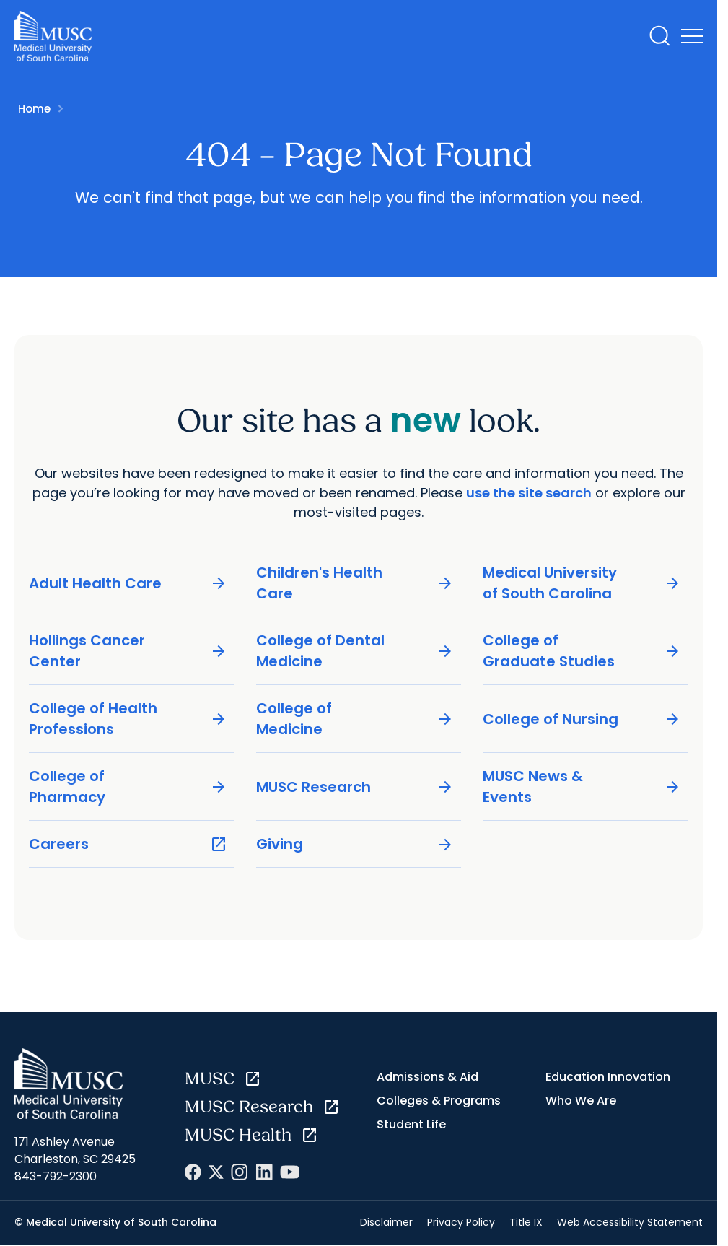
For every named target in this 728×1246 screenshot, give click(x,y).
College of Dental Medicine (355, 650)
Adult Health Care (128, 583)
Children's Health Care (355, 583)
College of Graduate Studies (582, 650)
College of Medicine (355, 718)
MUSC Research (355, 787)
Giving (355, 844)
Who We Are (580, 1100)
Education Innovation (607, 1076)
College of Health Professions (128, 718)
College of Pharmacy (128, 786)
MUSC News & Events (582, 786)
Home (34, 108)
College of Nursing (582, 719)
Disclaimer (386, 1222)
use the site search (529, 493)
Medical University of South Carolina (582, 583)
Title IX (526, 1222)
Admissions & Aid (427, 1076)
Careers (128, 844)
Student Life (411, 1124)
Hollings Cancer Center (128, 650)
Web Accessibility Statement (630, 1222)
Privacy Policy (461, 1222)
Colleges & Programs (439, 1100)
